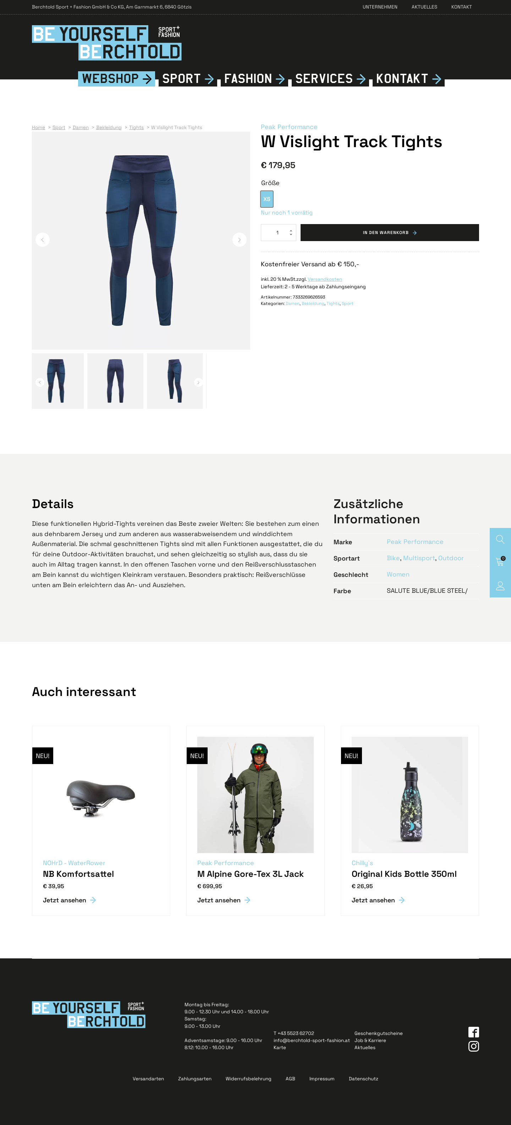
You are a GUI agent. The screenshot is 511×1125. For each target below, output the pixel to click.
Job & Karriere (370, 1040)
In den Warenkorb (386, 232)
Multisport (419, 558)
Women (398, 574)
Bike (393, 558)
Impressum (322, 1079)
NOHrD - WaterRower (74, 863)
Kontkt (402, 79)
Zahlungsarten (194, 1079)
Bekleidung (313, 303)
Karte (280, 1048)
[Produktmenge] (278, 232)
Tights (333, 303)
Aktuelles (424, 7)
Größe (270, 183)
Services (324, 78)
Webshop (110, 78)
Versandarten (148, 1079)
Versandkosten (325, 279)
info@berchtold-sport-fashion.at (312, 1040)
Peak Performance (289, 127)
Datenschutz (363, 1079)
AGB (290, 1079)
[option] (267, 199)
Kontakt (461, 7)
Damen (293, 303)
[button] (42, 240)
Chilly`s (362, 863)
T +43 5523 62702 (294, 1033)
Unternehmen (380, 7)
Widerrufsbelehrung (248, 1079)
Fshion (248, 79)
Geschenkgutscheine (379, 1033)
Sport (181, 78)
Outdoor (451, 558)
